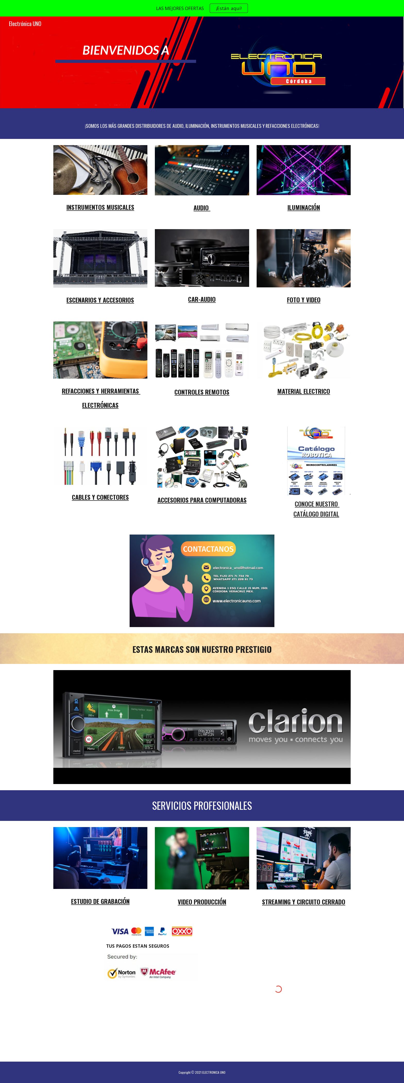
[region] (202, 8)
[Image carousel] (202, 727)
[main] (125, 48)
